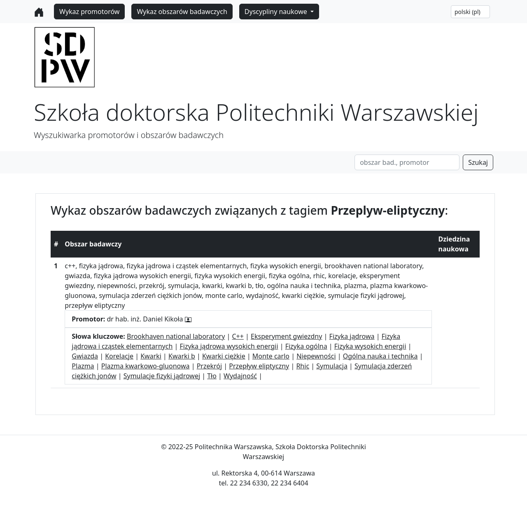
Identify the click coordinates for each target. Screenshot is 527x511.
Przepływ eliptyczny (259, 365)
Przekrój (209, 365)
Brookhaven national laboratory (176, 336)
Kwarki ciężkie (223, 356)
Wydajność (240, 375)
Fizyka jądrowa (352, 336)
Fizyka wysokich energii (370, 346)
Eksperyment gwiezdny (286, 336)
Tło (212, 375)
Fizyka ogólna (306, 346)
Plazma (83, 365)
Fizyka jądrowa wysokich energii (229, 346)
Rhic (302, 365)
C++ (238, 336)
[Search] (406, 162)
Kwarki (150, 356)
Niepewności (316, 356)
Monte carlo (270, 356)
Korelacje (119, 356)
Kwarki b (181, 356)
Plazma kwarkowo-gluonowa (145, 365)
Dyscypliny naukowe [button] (277, 11)
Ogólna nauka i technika (380, 356)
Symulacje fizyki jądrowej (162, 375)
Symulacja (331, 365)
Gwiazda (85, 356)
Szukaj (478, 162)
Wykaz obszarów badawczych (182, 11)
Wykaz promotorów (89, 11)
